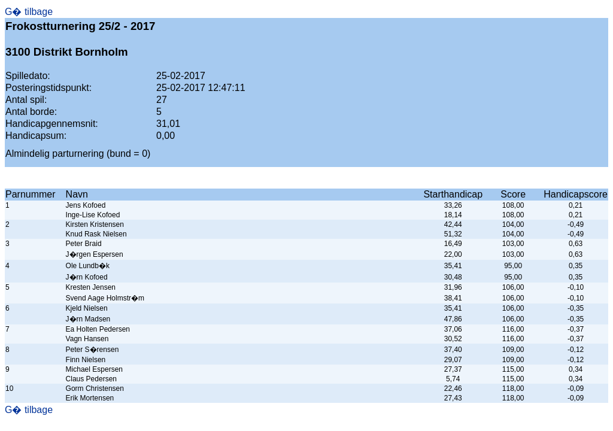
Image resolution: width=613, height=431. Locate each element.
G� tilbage (29, 12)
